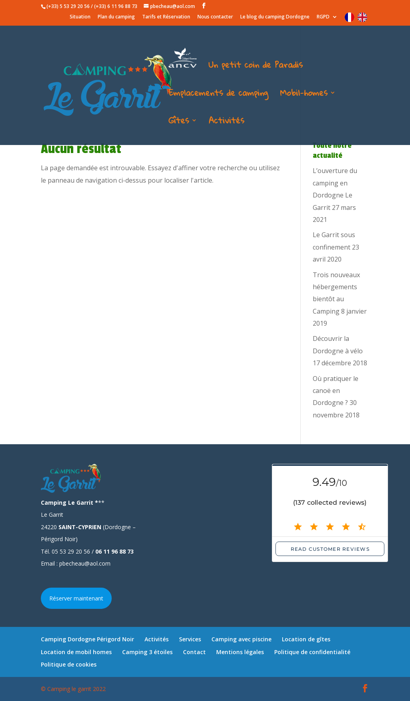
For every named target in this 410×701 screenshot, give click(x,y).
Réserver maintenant (76, 598)
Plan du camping (116, 17)
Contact (194, 652)
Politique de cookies (68, 664)
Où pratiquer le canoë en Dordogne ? (335, 390)
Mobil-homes (304, 95)
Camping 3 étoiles (147, 652)
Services (190, 639)
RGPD (323, 17)
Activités (226, 122)
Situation (80, 17)
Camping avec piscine (241, 639)
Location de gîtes (306, 639)
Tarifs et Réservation (166, 17)
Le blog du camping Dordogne (275, 17)
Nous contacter (215, 17)
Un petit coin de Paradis (255, 67)
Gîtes (179, 122)
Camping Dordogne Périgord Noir (87, 639)
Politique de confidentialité (312, 652)
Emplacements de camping (218, 95)
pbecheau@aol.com (85, 563)
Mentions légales (240, 652)
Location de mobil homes (76, 652)
